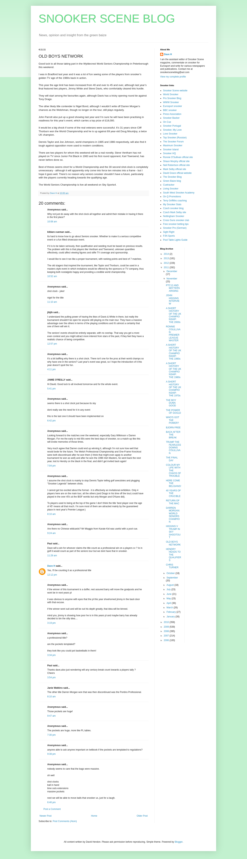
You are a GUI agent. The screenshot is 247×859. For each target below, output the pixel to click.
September (172, 577)
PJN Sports (169, 236)
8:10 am (51, 514)
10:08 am (52, 221)
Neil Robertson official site (176, 165)
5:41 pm (51, 388)
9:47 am (51, 715)
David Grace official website (177, 173)
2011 (167, 267)
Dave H (51, 566)
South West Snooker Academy (179, 192)
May (169, 598)
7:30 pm (51, 735)
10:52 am (52, 276)
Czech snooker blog (173, 208)
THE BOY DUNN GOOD (171, 403)
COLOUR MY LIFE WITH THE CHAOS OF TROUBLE (173, 470)
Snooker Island (170, 149)
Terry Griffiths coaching (175, 200)
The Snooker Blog (172, 177)
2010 (167, 622)
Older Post (142, 815)
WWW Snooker (171, 102)
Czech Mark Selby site (174, 212)
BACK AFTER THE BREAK (173, 435)
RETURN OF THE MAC (172, 502)
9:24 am (51, 533)
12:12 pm (52, 574)
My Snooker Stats (172, 204)
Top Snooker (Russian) (175, 137)
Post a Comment (52, 809)
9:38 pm (51, 754)
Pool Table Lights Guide (175, 240)
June (169, 594)
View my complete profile (173, 76)
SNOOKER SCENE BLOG (107, 18)
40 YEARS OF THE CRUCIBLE (173, 493)
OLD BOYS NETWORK (173, 543)
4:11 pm (51, 369)
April (169, 603)
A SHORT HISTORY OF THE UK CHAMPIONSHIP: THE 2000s (173, 315)
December (172, 271)
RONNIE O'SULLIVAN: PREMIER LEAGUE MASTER (173, 333)
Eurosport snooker (172, 106)
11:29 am (52, 555)
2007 (167, 635)
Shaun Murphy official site (176, 161)
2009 (167, 626)
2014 (167, 254)
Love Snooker (170, 133)
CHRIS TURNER (172, 566)
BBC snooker (170, 110)
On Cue (167, 122)
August (170, 585)
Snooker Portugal (172, 125)
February (171, 612)
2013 (167, 258)
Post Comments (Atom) (65, 821)
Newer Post (46, 815)
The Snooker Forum (173, 141)
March (170, 607)
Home (94, 815)
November (172, 278)
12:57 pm (52, 343)
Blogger (179, 842)
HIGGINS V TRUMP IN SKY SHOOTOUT (173, 532)
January (171, 616)
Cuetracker (168, 184)
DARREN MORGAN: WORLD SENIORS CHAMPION (173, 515)
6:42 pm (51, 420)
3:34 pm (51, 655)
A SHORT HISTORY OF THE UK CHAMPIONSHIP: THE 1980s (173, 370)
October (171, 573)
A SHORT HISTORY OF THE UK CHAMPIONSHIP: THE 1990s (173, 352)
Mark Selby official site (174, 169)
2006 (167, 640)
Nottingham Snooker (173, 216)
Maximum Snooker (172, 145)
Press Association (172, 114)
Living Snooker (170, 188)
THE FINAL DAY (172, 459)
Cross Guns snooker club (176, 220)
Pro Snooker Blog (172, 98)
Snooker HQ (169, 153)
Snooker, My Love (172, 130)
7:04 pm (51, 465)
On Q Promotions (172, 196)
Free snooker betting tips (176, 224)
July (169, 589)
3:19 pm (51, 623)
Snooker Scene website (175, 90)
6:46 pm (51, 802)
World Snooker (170, 94)
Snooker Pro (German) (174, 228)
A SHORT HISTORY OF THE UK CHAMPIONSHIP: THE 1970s (173, 388)
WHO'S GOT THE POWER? (172, 420)
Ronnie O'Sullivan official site (178, 157)
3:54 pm (51, 677)
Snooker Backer (171, 118)
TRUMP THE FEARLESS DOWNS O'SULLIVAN (173, 448)
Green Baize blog (172, 181)
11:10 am (52, 302)
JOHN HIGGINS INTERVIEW (172, 299)
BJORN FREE (173, 427)
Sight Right (168, 232)
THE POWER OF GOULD (173, 411)
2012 (167, 263)
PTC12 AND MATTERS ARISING (173, 288)
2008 (167, 631)
